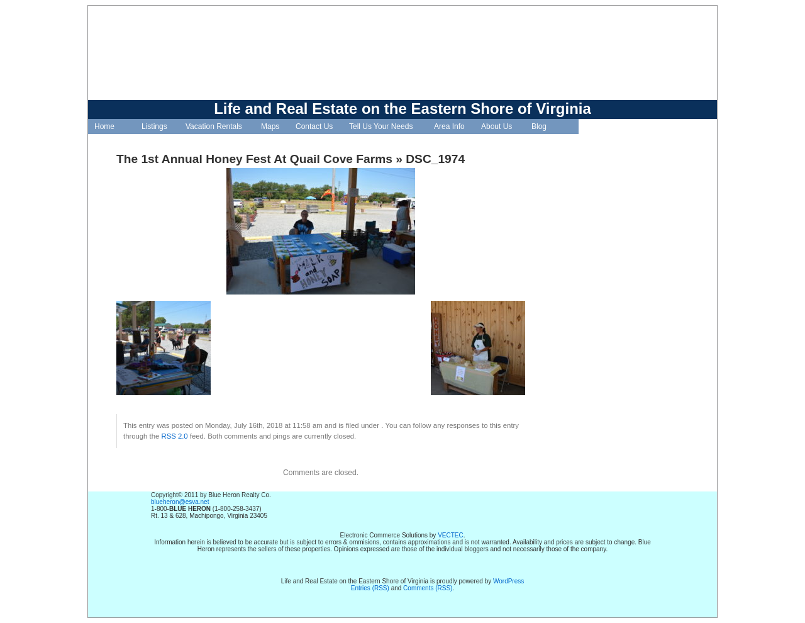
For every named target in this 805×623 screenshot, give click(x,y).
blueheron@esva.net (180, 501)
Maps (270, 126)
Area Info (449, 126)
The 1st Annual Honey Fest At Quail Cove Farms (254, 159)
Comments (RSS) (427, 588)
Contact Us (314, 126)
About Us (496, 126)
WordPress (508, 581)
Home (104, 126)
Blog (539, 126)
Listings (154, 126)
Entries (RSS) (370, 588)
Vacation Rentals (214, 126)
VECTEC (451, 535)
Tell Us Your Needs (381, 126)
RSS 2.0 (174, 436)
